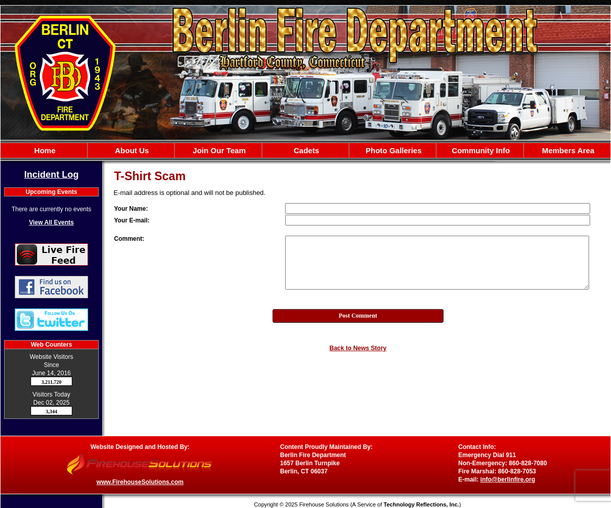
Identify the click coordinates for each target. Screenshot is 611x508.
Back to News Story (357, 348)
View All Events (51, 222)
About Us (131, 150)
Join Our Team (217, 150)
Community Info (480, 150)
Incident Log (51, 175)
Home (43, 150)
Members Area (567, 150)
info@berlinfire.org (507, 479)
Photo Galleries (393, 150)
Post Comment (358, 315)
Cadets (305, 150)
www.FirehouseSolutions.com (140, 482)
